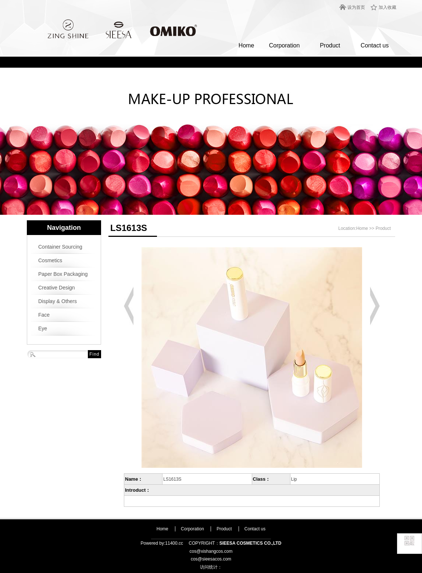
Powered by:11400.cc (162, 543)
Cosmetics (50, 260)
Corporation (284, 45)
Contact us (375, 45)
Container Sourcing (60, 247)
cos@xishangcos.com (211, 551)
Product (330, 45)
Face (44, 315)
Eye (42, 328)
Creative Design (56, 288)
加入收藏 (387, 7)
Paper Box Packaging (63, 274)
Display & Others (57, 301)
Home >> (366, 228)
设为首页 (356, 7)
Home (246, 45)
